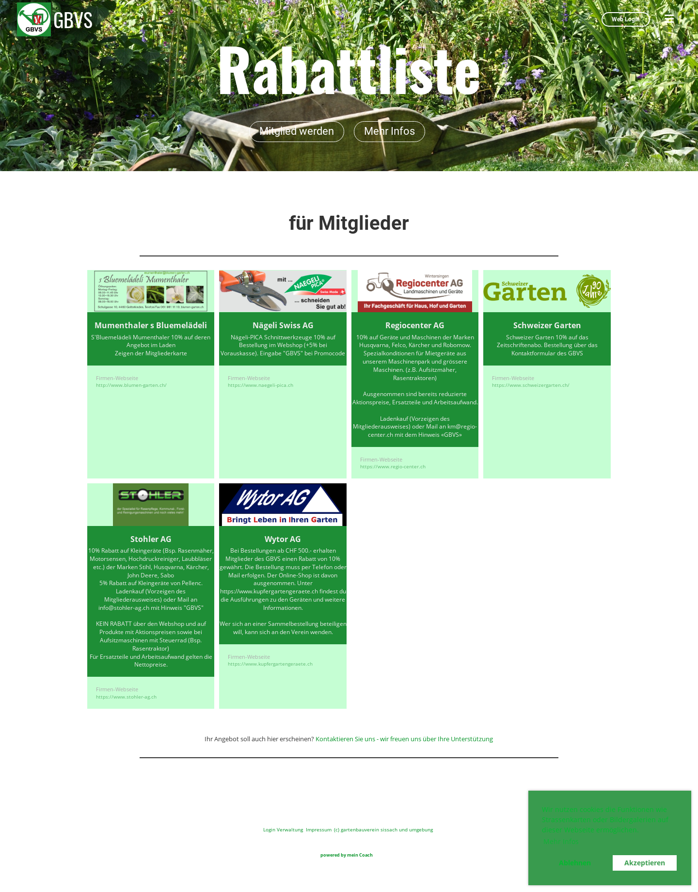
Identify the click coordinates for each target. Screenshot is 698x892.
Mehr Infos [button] (561, 841)
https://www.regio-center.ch (393, 466)
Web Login (626, 19)
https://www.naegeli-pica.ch (260, 385)
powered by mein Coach (346, 855)
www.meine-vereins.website (391, 855)
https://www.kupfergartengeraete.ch (270, 663)
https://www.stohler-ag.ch (126, 696)
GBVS (73, 19)
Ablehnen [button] (575, 862)
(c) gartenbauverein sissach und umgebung (383, 830)
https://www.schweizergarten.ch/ (531, 385)
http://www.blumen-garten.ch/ (131, 385)
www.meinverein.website (305, 855)
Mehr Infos (389, 131)
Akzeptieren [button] (644, 862)
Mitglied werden (296, 131)
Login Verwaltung (283, 830)
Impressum (319, 830)
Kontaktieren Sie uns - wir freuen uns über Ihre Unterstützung (404, 738)
